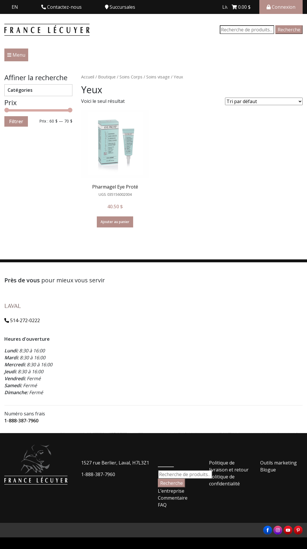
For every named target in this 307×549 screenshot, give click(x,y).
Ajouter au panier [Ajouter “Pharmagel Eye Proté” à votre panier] (115, 221)
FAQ (162, 505)
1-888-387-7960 (21, 420)
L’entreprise (171, 491)
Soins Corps (130, 77)
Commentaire (173, 498)
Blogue (268, 470)
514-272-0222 (22, 320)
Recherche (289, 29)
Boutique (107, 77)
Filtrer (16, 121)
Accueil (87, 77)
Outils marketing (278, 463)
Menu (16, 55)
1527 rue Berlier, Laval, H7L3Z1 (115, 463)
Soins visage (158, 77)
